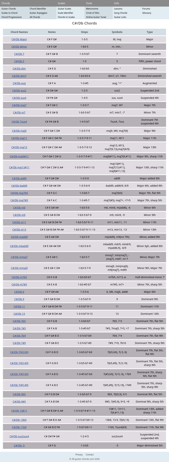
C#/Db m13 (19, 229)
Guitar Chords (8, 8)
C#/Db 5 (19, 61)
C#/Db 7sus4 (19, 121)
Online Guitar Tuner (96, 17)
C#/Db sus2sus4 (19, 436)
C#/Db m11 (19, 222)
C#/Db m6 (19, 207)
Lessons (118, 8)
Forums (146, 8)
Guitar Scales (64, 8)
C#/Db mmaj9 (19, 268)
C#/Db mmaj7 (19, 257)
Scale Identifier (65, 12)
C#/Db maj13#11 (19, 167)
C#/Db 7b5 (19, 321)
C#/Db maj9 (19, 130)
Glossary (146, 12)
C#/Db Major (19, 39)
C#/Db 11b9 (19, 427)
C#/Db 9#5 (19, 401)
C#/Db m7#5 (19, 284)
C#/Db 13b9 (19, 420)
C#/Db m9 (19, 215)
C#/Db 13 (19, 313)
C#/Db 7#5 (19, 328)
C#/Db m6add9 (19, 246)
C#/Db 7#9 (19, 343)
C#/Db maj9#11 (19, 156)
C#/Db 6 (19, 291)
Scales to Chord (9, 12)
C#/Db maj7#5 (19, 200)
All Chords (35, 17)
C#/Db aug (19, 83)
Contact (90, 454)
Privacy (79, 454)
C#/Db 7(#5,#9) (19, 385)
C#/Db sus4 (19, 98)
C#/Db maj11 (19, 138)
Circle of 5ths (92, 12)
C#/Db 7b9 (19, 335)
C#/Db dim (19, 68)
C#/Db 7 (19, 54)
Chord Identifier (38, 8)
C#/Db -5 (19, 445)
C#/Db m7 (19, 112)
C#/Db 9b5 (19, 394)
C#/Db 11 (19, 306)
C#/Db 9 (19, 299)
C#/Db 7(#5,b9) (19, 374)
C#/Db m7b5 (19, 277)
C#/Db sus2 (19, 90)
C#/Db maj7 (19, 105)
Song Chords (120, 12)
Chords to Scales (66, 17)
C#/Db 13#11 (19, 410)
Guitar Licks (120, 17)
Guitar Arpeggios (38, 12)
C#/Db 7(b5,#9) (19, 363)
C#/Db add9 (19, 178)
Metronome (92, 8)
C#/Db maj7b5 (19, 193)
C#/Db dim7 (19, 76)
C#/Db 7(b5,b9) (19, 352)
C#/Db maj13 (19, 147)
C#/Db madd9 (19, 237)
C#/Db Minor (19, 46)
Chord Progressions (11, 17)
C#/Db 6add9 (19, 185)
